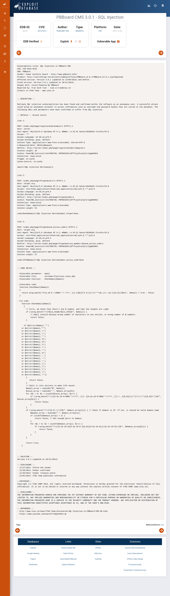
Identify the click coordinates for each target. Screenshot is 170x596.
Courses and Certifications (135, 548)
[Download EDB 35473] (72, 41)
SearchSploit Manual (68, 559)
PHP (100, 31)
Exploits (33, 548)
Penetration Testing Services (135, 570)
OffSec (98, 548)
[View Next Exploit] (161, 53)
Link (162, 525)
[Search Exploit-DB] (163, 6)
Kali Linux (98, 553)
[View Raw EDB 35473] (80, 41)
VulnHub (98, 559)
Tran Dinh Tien (62, 31)
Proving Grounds (135, 565)
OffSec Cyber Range (135, 559)
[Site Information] (155, 6)
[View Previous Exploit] (19, 53)
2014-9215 (42, 31)
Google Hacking (33, 553)
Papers (33, 559)
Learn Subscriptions (135, 553)
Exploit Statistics (68, 565)
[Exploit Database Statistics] (149, 6)
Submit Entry (68, 553)
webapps (80, 31)
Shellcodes (33, 565)
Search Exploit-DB (68, 548)
